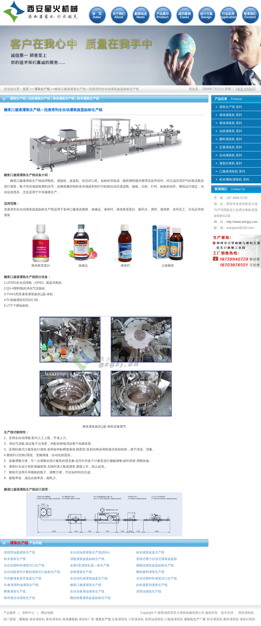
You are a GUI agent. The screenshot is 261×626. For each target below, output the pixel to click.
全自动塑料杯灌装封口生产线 (24, 565)
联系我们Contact (250, 15)
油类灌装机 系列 (230, 131)
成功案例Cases (184, 15)
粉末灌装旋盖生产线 (150, 552)
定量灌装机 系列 (230, 147)
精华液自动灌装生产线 (19, 598)
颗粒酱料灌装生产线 (150, 572)
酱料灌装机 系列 (230, 139)
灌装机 (23, 619)
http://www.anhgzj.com (242, 222)
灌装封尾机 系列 (230, 163)
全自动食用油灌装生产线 (87, 591)
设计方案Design (206, 15)
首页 (26, 89)
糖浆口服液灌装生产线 (85, 585)
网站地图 (47, 613)
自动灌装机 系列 (230, 155)
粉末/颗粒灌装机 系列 (234, 179)
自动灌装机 (70, 619)
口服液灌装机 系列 (232, 171)
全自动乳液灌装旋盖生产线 (89, 578)
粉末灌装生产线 (15, 559)
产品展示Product (162, 15)
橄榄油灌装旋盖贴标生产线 (155, 565)
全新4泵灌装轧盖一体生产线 (89, 565)
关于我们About (119, 15)
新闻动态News (140, 15)
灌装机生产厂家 (195, 619)
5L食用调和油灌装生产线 (21, 585)
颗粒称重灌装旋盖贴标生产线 (90, 598)
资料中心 (28, 613)
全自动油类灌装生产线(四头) (90, 552)
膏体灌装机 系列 (230, 123)
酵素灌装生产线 (15, 591)
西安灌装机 (246, 613)
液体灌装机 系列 (230, 115)
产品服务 (9, 613)
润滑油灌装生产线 (148, 591)
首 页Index (97, 15)
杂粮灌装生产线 (81, 572)
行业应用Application (228, 15)
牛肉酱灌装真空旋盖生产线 (22, 578)
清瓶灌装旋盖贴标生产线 (87, 559)
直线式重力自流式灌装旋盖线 (156, 559)
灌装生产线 (42, 89)
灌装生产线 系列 (230, 107)
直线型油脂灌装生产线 (19, 552)
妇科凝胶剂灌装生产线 (151, 585)
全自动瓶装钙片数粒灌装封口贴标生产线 (32, 572)
